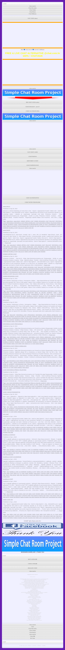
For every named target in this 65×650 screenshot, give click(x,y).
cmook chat (50, 430)
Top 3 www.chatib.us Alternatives (34, 617)
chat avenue (30, 430)
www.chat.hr (17, 221)
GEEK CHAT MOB (45, 274)
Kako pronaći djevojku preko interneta (34, 612)
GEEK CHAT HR (29, 228)
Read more (8, 243)
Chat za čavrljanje (34, 595)
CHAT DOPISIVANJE (32, 165)
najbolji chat (58, 517)
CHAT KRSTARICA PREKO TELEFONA (46, 223)
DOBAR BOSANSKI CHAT (41, 221)
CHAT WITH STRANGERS (32, 202)
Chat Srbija (32, 630)
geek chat (37, 430)
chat (8, 245)
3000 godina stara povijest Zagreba (34, 591)
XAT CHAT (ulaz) (32, 18)
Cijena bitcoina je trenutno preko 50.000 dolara (34, 593)
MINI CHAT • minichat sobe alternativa (34, 600)
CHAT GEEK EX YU (49, 297)
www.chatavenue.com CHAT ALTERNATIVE (34, 601)
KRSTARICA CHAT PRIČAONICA (53, 267)
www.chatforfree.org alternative (34, 603)
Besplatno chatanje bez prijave (34, 610)
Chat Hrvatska (34, 606)
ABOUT (29, 645)
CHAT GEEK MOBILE (38, 321)
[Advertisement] (33, 35)
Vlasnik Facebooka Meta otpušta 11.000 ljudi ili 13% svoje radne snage (34, 582)
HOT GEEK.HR (32, 559)
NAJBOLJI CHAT (13, 228)
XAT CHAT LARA (32, 152)
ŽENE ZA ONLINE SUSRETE (54, 269)
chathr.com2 (6, 476)
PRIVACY (39, 645)
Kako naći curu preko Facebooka (34, 613)
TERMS (43, 645)
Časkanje (34, 598)
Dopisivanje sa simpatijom (34, 607)
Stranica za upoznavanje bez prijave (34, 597)
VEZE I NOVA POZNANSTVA (22, 224)
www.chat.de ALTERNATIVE (34, 599)
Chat (32, 626)
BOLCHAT (52, 221)
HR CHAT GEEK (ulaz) (32, 102)
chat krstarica (41, 412)
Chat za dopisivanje (34, 609)
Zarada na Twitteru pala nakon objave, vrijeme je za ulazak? (34, 585)
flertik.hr (56, 430)
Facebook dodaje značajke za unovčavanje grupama (34, 583)
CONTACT (34, 645)
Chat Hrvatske (33, 8)
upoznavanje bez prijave (55, 497)
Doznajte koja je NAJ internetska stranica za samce (34, 587)
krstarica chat (48, 412)
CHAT (5, 3)
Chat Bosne (32, 12)
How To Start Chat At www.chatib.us (34, 618)
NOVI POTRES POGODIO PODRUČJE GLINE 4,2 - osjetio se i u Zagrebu (34, 592)
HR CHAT (37, 226)
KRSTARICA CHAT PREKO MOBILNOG (24, 223)
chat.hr (24, 430)
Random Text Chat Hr (34, 590)
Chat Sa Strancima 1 (34, 611)
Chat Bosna (34, 605)
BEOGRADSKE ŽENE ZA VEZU (39, 224)
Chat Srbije (32, 10)
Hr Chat (32, 638)
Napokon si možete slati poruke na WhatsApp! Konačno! (34, 581)
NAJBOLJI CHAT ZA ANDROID (53, 272)
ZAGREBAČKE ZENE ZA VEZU (47, 270)
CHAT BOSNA (32, 156)
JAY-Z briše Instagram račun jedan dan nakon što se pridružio (34, 584)
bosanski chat (9, 454)
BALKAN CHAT (32, 568)
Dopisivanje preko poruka (34, 608)
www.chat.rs (6, 206)
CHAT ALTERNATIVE (32, 198)
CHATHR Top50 (7, 389)
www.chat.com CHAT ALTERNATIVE (34, 602)
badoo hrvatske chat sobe (47, 475)
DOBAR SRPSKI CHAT (27, 221)
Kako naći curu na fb (34, 615)
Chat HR (32, 636)
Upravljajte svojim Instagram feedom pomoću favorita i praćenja (34, 579)
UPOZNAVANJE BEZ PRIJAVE (26, 226)
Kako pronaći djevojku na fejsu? (34, 614)
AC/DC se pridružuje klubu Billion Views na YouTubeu (34, 586)
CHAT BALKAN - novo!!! (32, 106)
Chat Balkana (32, 13)
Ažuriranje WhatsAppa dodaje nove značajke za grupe (34, 580)
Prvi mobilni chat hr (34, 589)
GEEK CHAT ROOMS (39, 251)
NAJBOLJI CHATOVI (45, 226)
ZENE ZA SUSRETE (12, 226)
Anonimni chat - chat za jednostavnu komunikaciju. (34, 588)
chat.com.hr (32, 6)
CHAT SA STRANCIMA (32, 111)
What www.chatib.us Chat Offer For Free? (34, 620)
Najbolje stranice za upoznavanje (34, 596)
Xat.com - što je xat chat (34, 594)
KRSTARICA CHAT (32, 161)
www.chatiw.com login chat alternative (34, 616)
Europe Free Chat (34, 604)
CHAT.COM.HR (32, 563)
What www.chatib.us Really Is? (34, 619)
